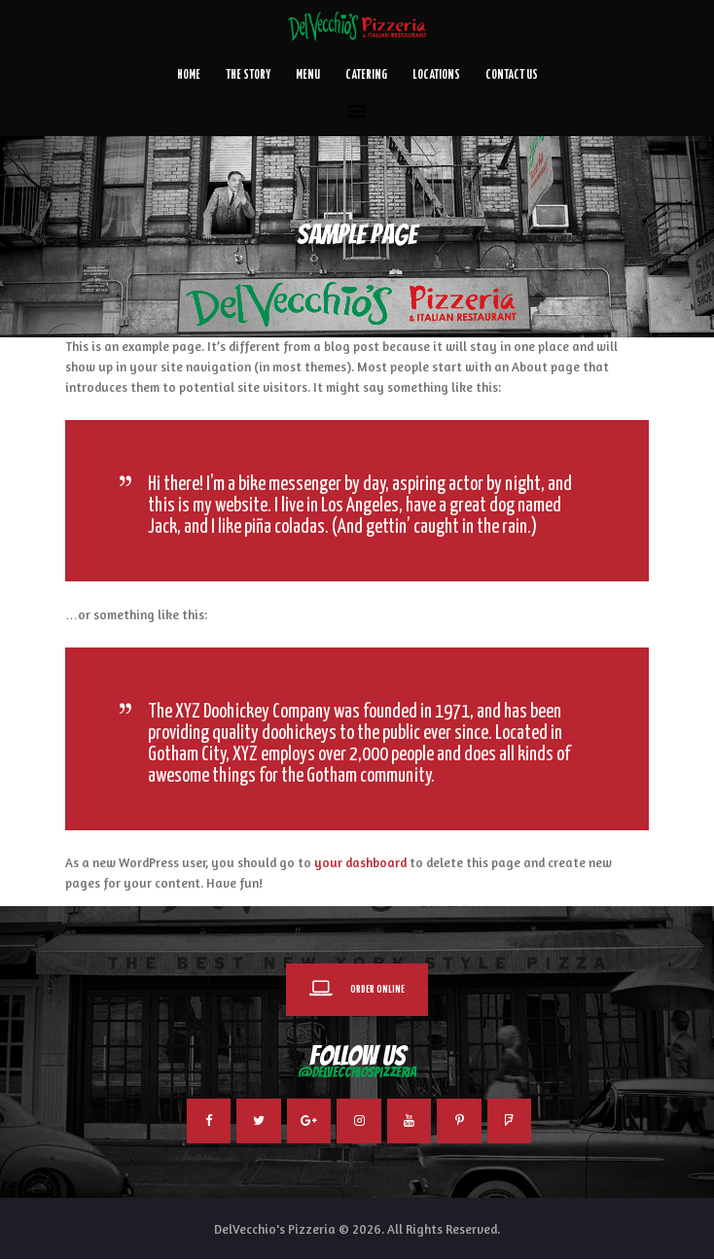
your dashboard (360, 862)
